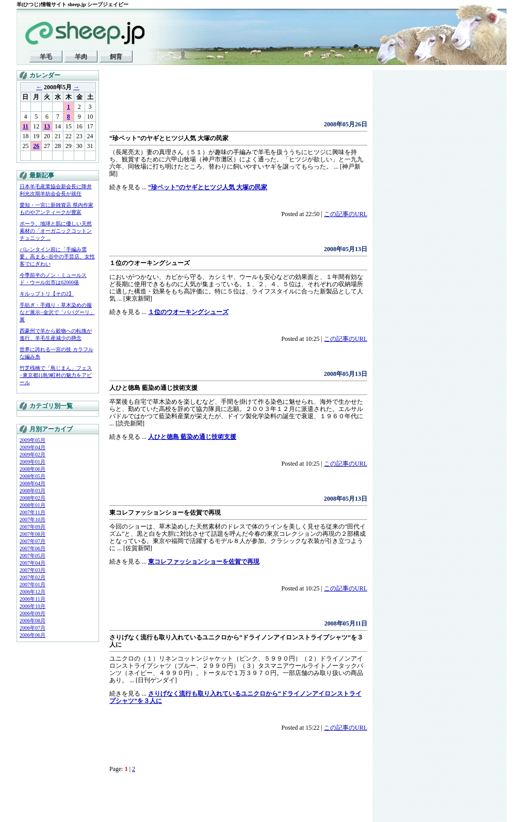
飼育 (116, 56)
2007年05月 (32, 555)
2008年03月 (32, 491)
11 (25, 126)
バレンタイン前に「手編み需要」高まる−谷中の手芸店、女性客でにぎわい (57, 256)
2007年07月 (32, 541)
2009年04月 (32, 447)
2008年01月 (32, 505)
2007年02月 (32, 577)
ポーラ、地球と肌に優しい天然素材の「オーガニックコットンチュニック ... (56, 231)
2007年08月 (32, 534)
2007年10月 (32, 519)
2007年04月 (32, 563)
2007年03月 (32, 570)
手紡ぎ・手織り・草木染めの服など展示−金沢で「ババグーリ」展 (57, 312)
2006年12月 (32, 592)
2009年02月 (32, 454)
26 (36, 146)
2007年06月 (32, 548)
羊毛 (46, 56)
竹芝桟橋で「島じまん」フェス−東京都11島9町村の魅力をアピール (56, 375)
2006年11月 (32, 599)
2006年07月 (32, 628)
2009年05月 (32, 440)
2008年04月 (32, 483)
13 (47, 126)
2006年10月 (32, 606)
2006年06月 (32, 635)
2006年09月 (32, 613)
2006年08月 (32, 620)
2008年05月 (32, 476)
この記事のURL (345, 214)
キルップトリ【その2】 (47, 294)
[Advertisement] (230, 98)
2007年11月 (32, 512)
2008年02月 (32, 498)
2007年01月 (32, 584)
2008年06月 (32, 469)
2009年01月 (32, 462)
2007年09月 (32, 527)
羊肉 (81, 56)
